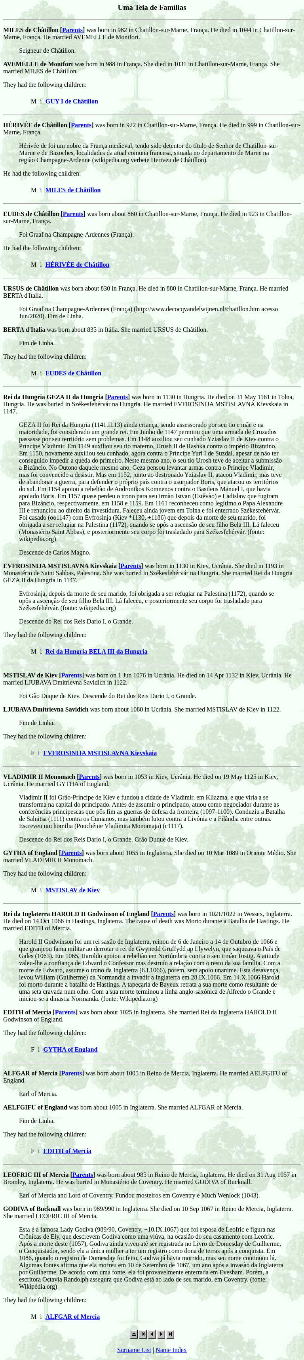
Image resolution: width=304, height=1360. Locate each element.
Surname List (134, 1350)
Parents (72, 30)
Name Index (171, 1350)
